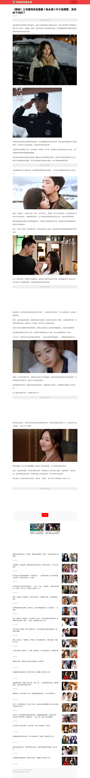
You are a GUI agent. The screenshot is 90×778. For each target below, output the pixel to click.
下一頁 (45, 515)
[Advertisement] (45, 299)
